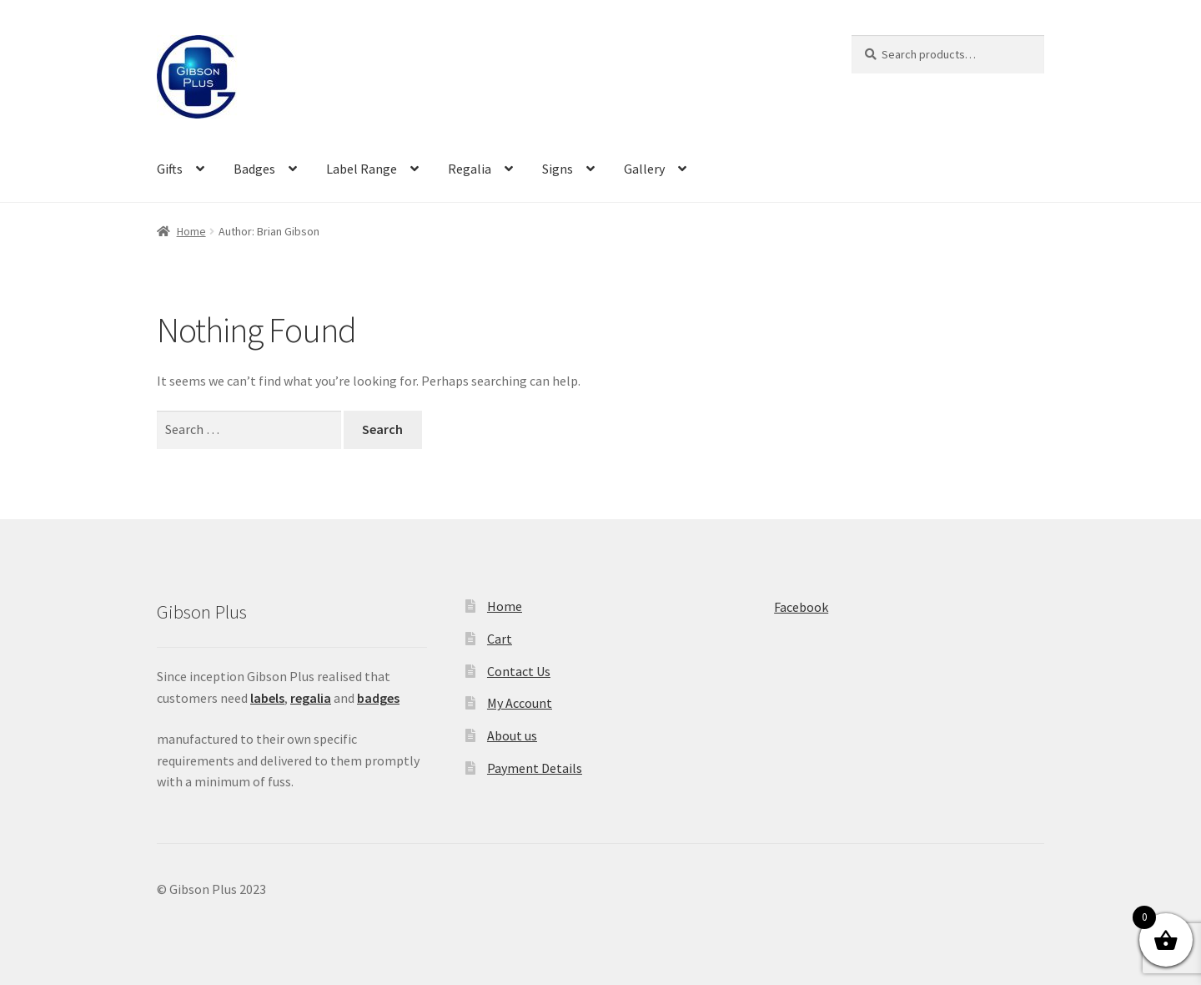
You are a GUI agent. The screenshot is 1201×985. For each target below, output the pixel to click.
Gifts (170, 168)
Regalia (469, 168)
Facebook (801, 607)
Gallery (644, 168)
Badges (254, 168)
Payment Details (534, 768)
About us (512, 735)
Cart (499, 638)
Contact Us (518, 671)
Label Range (361, 168)
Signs (557, 168)
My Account (519, 703)
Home (191, 231)
